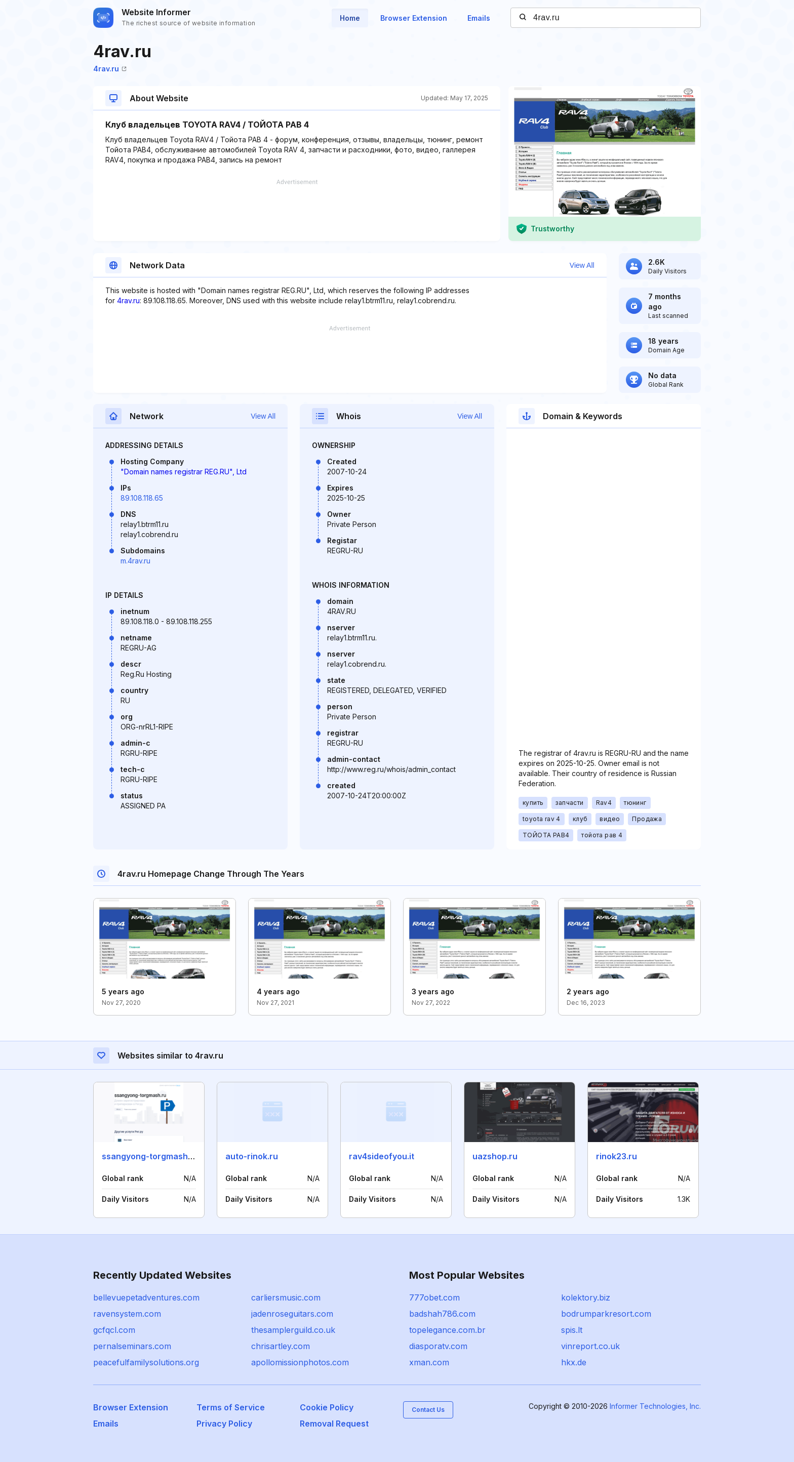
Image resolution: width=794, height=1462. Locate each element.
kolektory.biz (585, 1297)
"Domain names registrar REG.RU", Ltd (184, 471)
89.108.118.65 (142, 498)
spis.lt (571, 1330)
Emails (478, 18)
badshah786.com (442, 1314)
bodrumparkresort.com (606, 1314)
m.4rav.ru (135, 560)
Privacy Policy (224, 1423)
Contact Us (428, 1409)
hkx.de (573, 1362)
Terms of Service (230, 1407)
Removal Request (334, 1423)
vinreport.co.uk (590, 1346)
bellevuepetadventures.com (146, 1297)
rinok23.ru (616, 1156)
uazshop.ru (495, 1156)
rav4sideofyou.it (381, 1156)
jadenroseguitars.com (292, 1314)
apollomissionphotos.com (300, 1362)
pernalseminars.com (132, 1346)
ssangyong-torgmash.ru (150, 1156)
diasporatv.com (438, 1346)
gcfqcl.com (114, 1330)
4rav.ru (110, 68)
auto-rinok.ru (251, 1156)
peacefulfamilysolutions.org (146, 1362)
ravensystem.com (127, 1314)
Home (350, 18)
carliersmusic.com (286, 1297)
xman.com (429, 1362)
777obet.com (434, 1297)
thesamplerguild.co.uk (293, 1330)
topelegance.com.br (447, 1330)
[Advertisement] (296, 210)
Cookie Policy (326, 1407)
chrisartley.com (280, 1346)
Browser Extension (413, 18)
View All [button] (582, 265)
